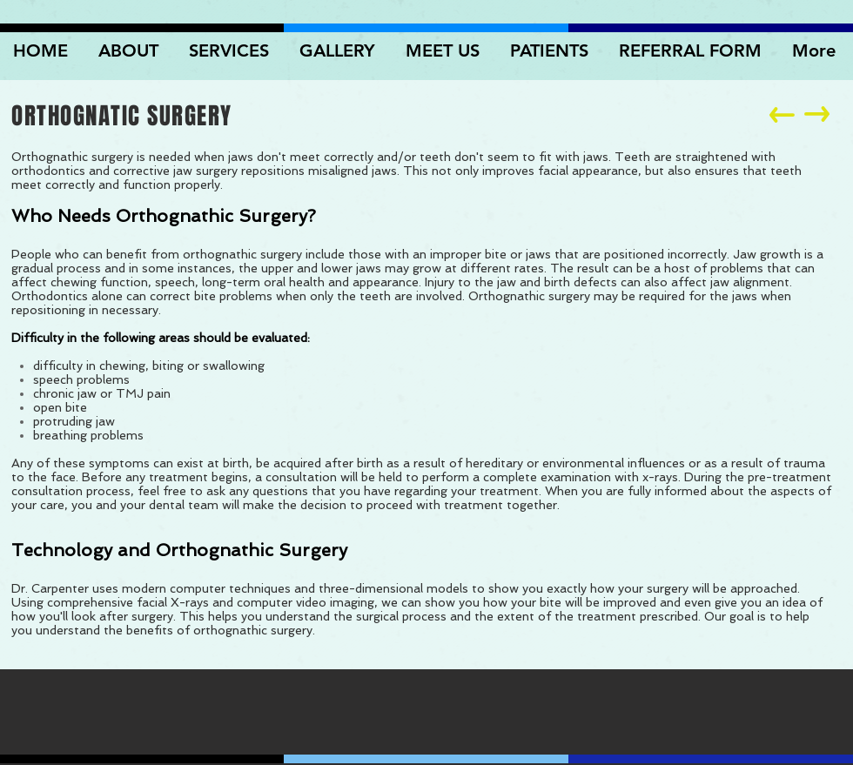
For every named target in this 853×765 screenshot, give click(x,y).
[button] (339, 50)
